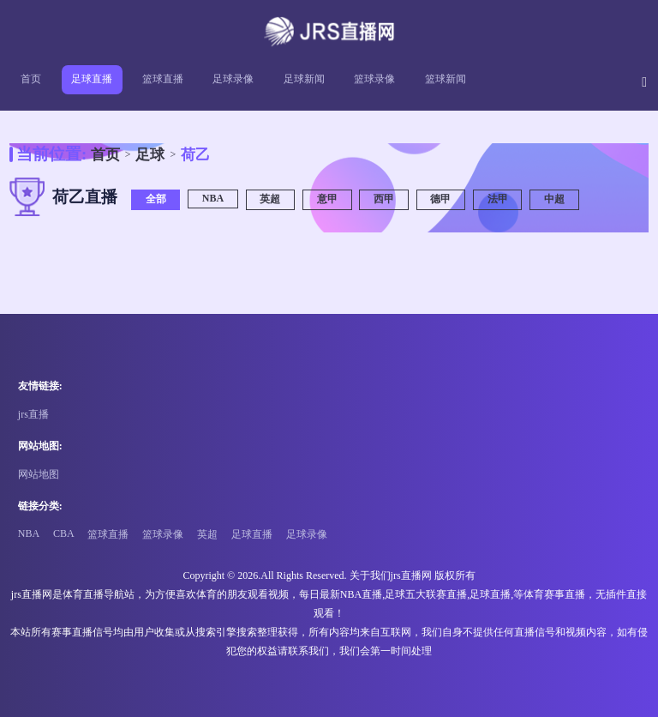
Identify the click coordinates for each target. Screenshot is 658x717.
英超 (270, 199)
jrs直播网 (411, 575)
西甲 (384, 199)
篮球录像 (374, 79)
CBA (64, 533)
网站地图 (38, 474)
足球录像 (233, 79)
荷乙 (195, 155)
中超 (554, 199)
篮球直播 (162, 79)
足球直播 (91, 79)
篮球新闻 (445, 79)
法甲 (498, 199)
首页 (31, 79)
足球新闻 (304, 79)
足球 (149, 155)
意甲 (327, 199)
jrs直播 (33, 414)
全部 (156, 199)
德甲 (440, 199)
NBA (213, 198)
